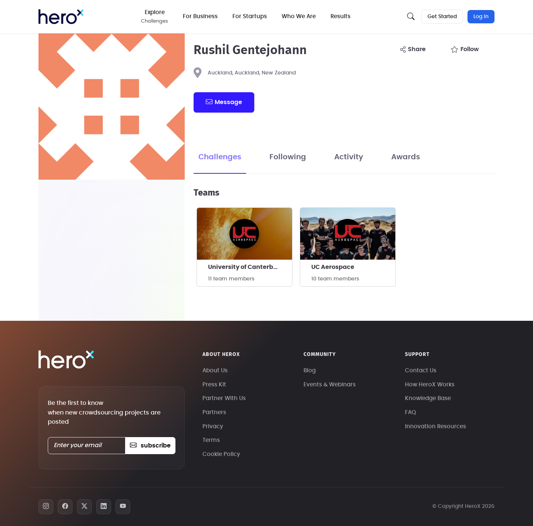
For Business (200, 16)
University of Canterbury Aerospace (250, 267)
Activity (348, 157)
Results (341, 16)
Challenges (219, 157)
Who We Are (299, 16)
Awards (405, 157)
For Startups (250, 16)
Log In (481, 16)
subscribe (150, 445)
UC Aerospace (332, 267)
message (224, 102)
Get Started (442, 16)
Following (287, 157)
